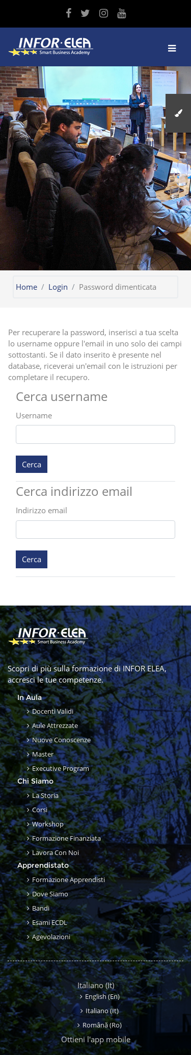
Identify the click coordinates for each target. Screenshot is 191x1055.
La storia (45, 795)
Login (58, 287)
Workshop (48, 823)
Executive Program (60, 768)
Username (34, 415)
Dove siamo (50, 893)
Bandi (40, 908)
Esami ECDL (49, 922)
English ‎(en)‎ (102, 996)
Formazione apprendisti (68, 879)
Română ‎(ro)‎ (102, 1024)
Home (26, 287)
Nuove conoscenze (61, 739)
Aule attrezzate (55, 725)
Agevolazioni (51, 936)
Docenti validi (52, 711)
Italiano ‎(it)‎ (95, 985)
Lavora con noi (55, 852)
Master (42, 754)
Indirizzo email (41, 510)
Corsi (39, 809)
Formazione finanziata (66, 838)
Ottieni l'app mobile (95, 1039)
